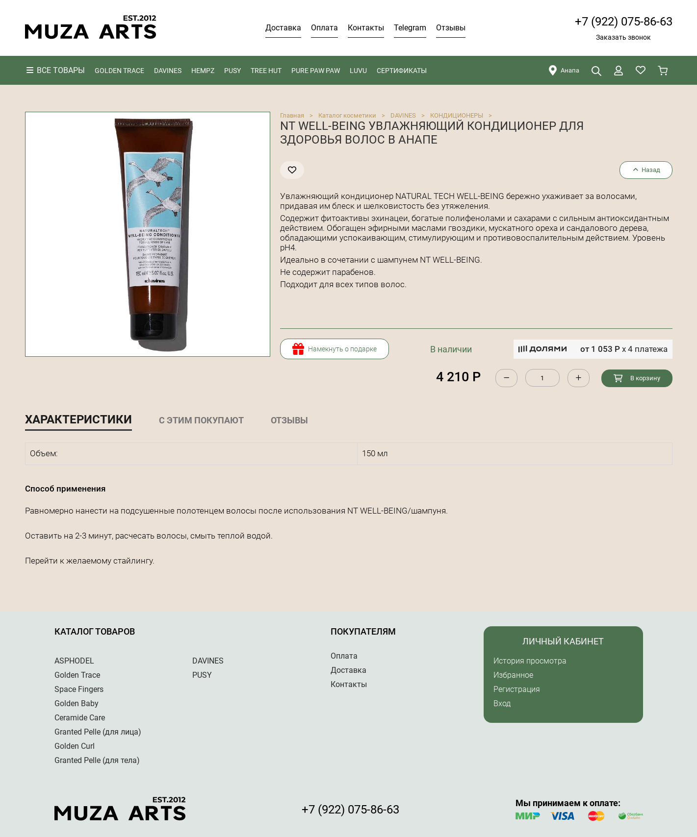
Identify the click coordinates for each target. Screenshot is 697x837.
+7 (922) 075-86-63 (623, 21)
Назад (646, 169)
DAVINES (403, 115)
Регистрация (516, 689)
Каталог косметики (347, 115)
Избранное (513, 675)
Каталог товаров (94, 631)
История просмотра (530, 660)
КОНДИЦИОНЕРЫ (456, 115)
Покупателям (363, 631)
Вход (502, 703)
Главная (292, 115)
